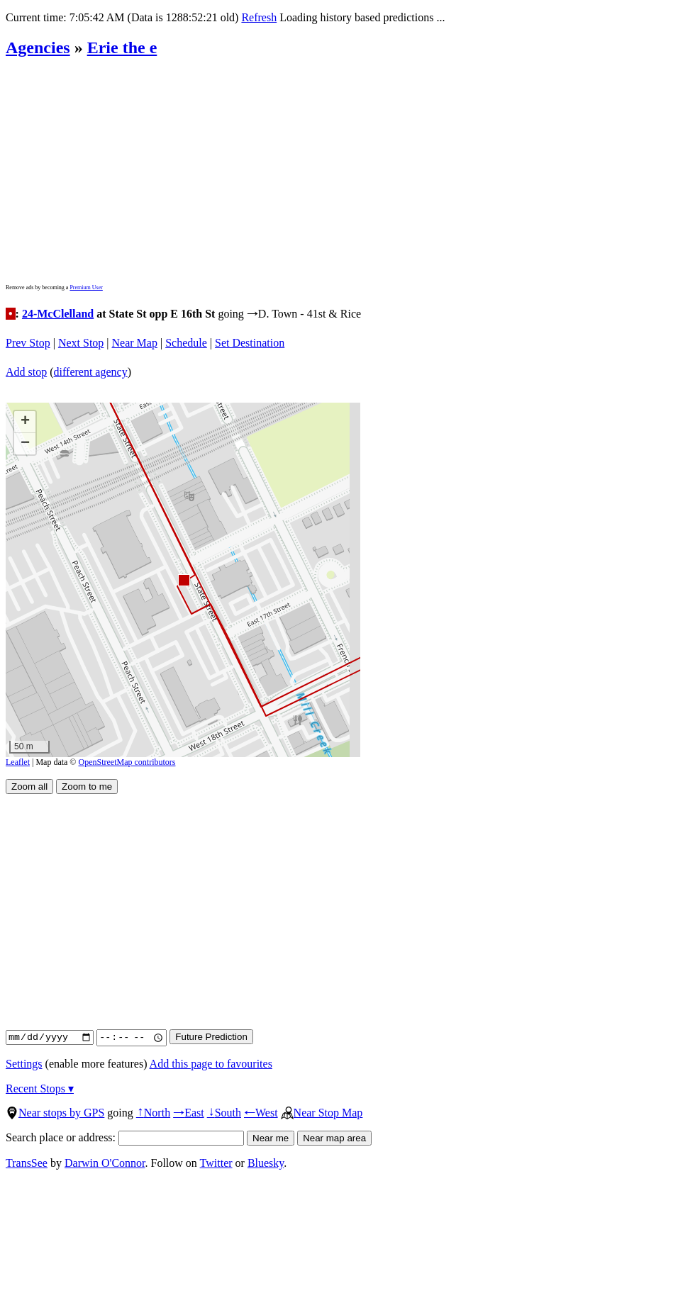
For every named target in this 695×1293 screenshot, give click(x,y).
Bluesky (266, 1163)
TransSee (27, 1163)
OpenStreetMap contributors (127, 762)
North (153, 1113)
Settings (24, 1064)
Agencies (38, 47)
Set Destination (249, 343)
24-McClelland (58, 314)
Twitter (216, 1163)
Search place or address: (125, 1137)
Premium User (86, 287)
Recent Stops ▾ (40, 1088)
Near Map (134, 343)
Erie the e (122, 47)
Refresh (259, 17)
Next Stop (81, 343)
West (261, 1113)
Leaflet (18, 762)
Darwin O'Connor (105, 1163)
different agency (91, 372)
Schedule (186, 343)
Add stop (26, 372)
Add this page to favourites (211, 1064)
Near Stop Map (322, 1113)
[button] (183, 579)
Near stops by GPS (55, 1113)
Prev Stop (28, 343)
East (188, 1113)
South (224, 1113)
